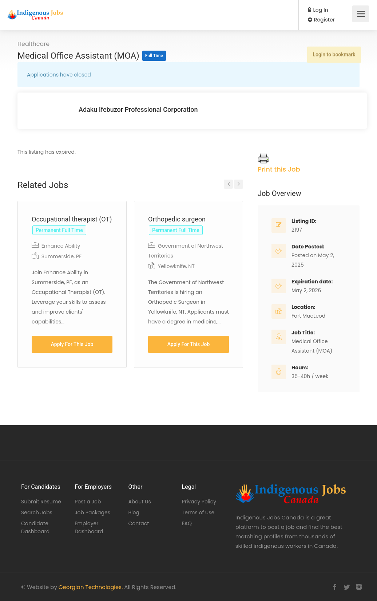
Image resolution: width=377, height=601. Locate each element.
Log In (318, 9)
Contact (138, 523)
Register (321, 19)
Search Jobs (36, 512)
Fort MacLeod (308, 315)
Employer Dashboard (89, 527)
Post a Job (88, 501)
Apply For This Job (72, 344)
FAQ (187, 523)
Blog (133, 512)
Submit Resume (41, 501)
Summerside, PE (61, 256)
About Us (139, 501)
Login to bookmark (332, 51)
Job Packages (92, 512)
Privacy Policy (199, 501)
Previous (228, 184)
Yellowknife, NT (176, 266)
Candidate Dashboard (35, 527)
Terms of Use (198, 512)
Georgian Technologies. (91, 587)
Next (238, 184)
